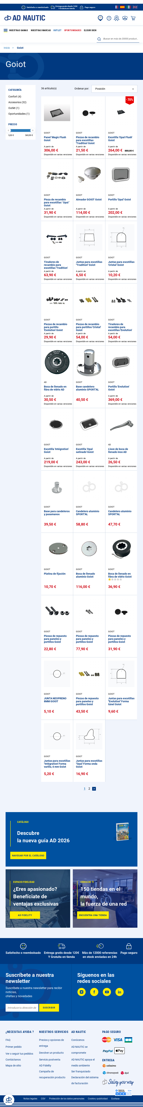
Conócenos (77, 1039)
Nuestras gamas (16, 30)
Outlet (57, 30)
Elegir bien (90, 30)
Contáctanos (13, 1059)
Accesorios (17, 102)
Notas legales (30, 1098)
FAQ (8, 1039)
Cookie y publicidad (98, 1098)
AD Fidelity (45, 1065)
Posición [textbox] (100, 88)
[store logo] (24, 18)
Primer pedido (14, 1046)
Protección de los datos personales (66, 1098)
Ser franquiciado (80, 1071)
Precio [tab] (12, 124)
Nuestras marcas (41, 30)
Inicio (7, 47)
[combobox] (118, 39)
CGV (43, 1098)
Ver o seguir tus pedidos (19, 1053)
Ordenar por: (81, 88)
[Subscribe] (49, 1008)
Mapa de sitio (13, 1065)
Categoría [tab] (15, 89)
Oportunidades (72, 30)
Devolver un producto (51, 1052)
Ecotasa (115, 1098)
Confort (15, 96)
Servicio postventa (49, 1059)
